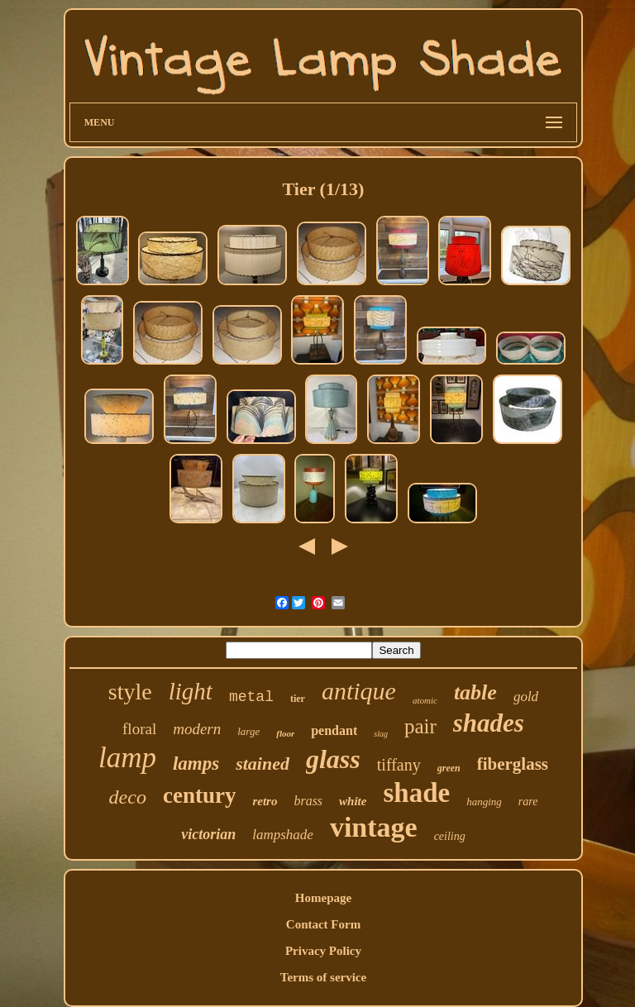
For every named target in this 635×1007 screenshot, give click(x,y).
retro (264, 801)
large (248, 731)
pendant (334, 730)
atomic (425, 700)
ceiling (450, 836)
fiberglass (512, 764)
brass (308, 801)
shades (488, 723)
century (199, 795)
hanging (484, 801)
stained (262, 763)
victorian (208, 834)
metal (251, 697)
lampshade (282, 834)
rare (528, 801)
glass (333, 759)
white (352, 801)
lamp (127, 758)
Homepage (323, 897)
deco (127, 797)
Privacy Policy (323, 950)
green (449, 768)
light (190, 691)
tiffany (399, 765)
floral (139, 728)
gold (525, 696)
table (475, 692)
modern (197, 728)
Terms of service (323, 977)
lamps (196, 763)
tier (297, 698)
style (130, 691)
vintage (374, 827)
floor (285, 733)
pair (420, 726)
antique (359, 690)
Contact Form (323, 924)
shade (416, 793)
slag (381, 733)
